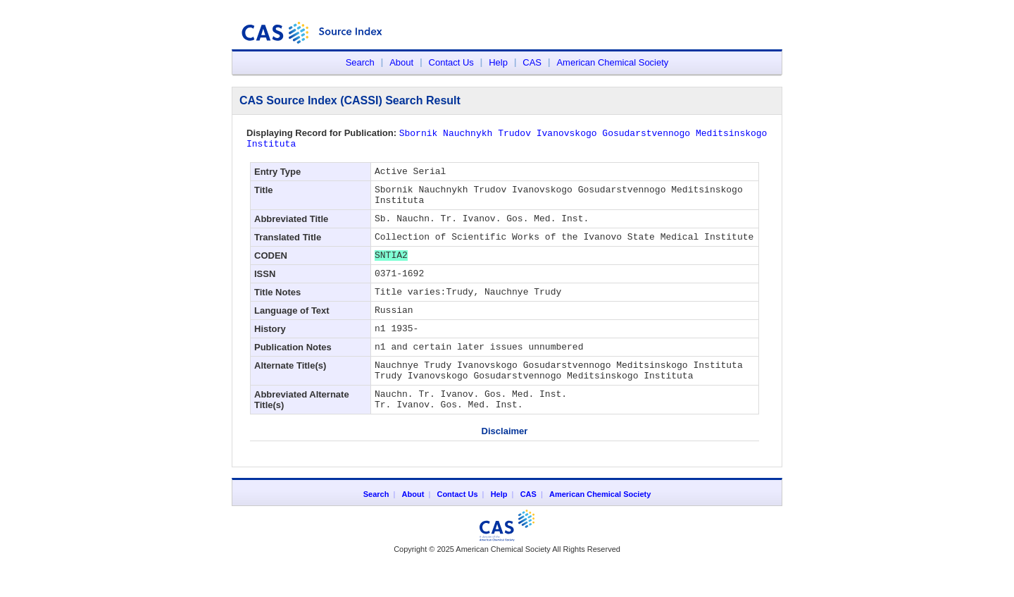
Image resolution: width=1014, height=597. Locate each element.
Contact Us (451, 62)
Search (360, 62)
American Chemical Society (612, 62)
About (401, 62)
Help (498, 62)
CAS (532, 62)
